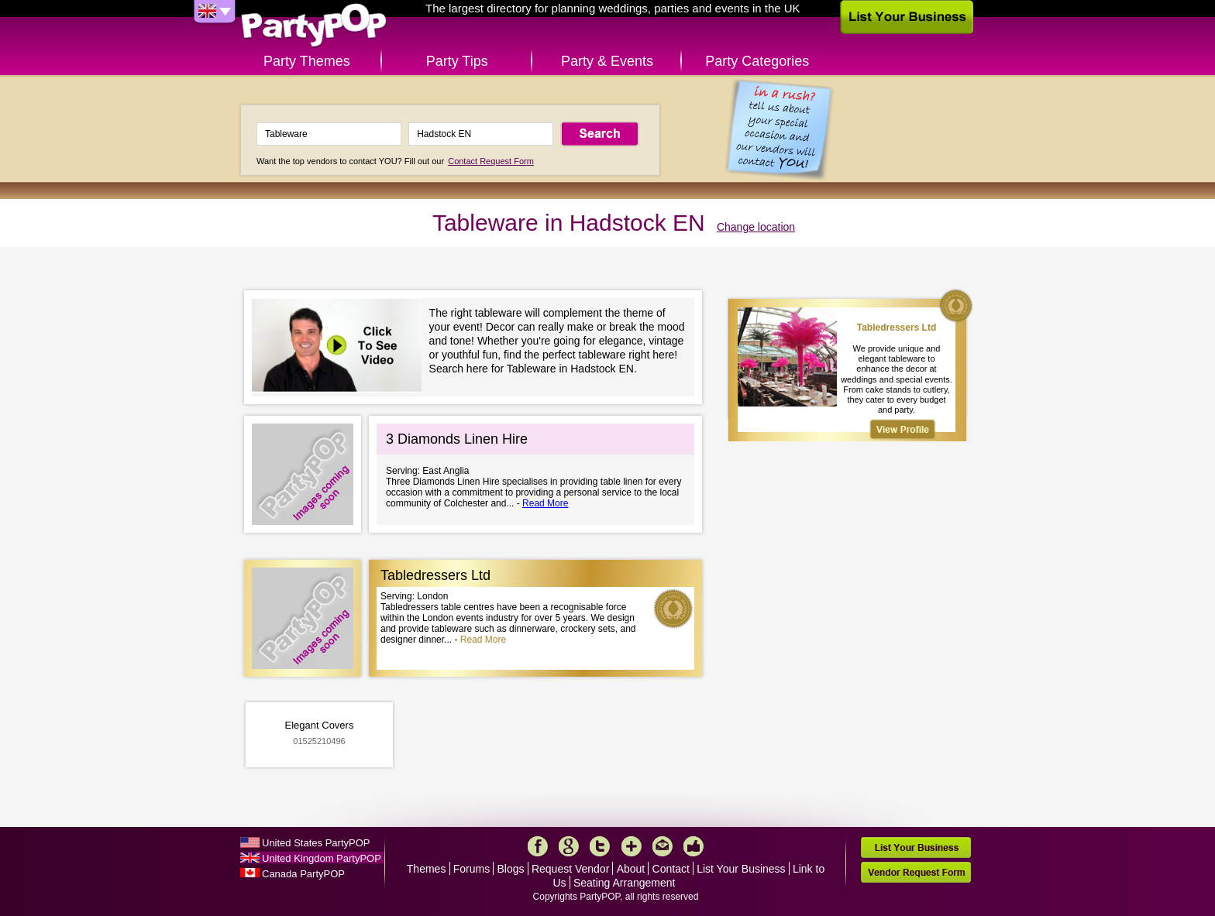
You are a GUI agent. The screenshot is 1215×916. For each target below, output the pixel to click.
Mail (662, 846)
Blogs (511, 869)
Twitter (600, 846)
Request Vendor (570, 869)
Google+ (569, 846)
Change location (756, 227)
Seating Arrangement (624, 883)
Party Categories (757, 61)
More (631, 846)
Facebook (538, 846)
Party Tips (457, 61)
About (631, 869)
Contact (671, 869)
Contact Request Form (491, 161)
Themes (426, 869)
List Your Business (741, 869)
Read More (545, 503)
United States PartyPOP (316, 843)
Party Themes (306, 61)
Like (693, 846)
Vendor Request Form (916, 872)
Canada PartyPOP (303, 874)
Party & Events (607, 61)
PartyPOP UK (313, 26)
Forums (471, 869)
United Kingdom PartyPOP (321, 858)
